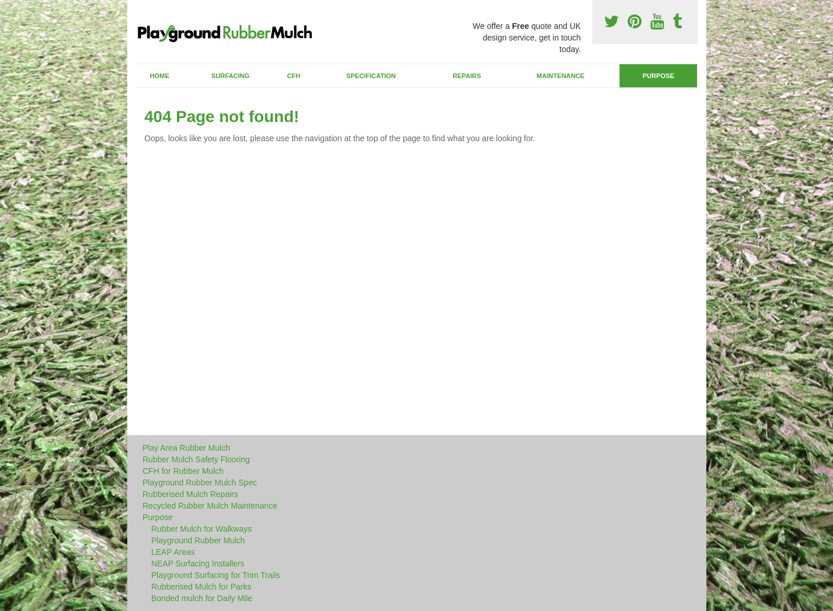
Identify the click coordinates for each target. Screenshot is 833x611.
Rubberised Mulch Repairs (190, 494)
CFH (293, 75)
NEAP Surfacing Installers (198, 563)
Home (159, 75)
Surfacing (230, 75)
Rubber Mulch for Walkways (202, 528)
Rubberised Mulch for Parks (202, 586)
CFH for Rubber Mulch (183, 471)
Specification (371, 75)
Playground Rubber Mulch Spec (200, 482)
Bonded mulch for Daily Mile (202, 598)
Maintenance (561, 75)
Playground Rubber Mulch (198, 540)
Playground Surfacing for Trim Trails (216, 575)
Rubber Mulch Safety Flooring (196, 459)
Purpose (658, 75)
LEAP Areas (173, 552)
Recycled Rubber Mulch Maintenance (210, 505)
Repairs (466, 75)
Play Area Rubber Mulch (186, 447)
